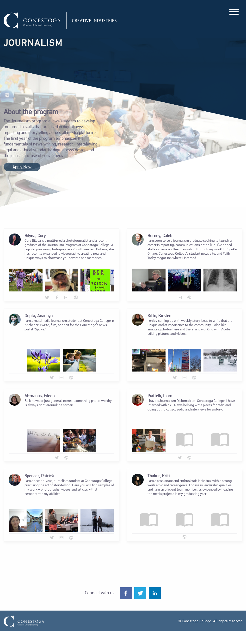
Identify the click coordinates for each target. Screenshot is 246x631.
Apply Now (21, 167)
